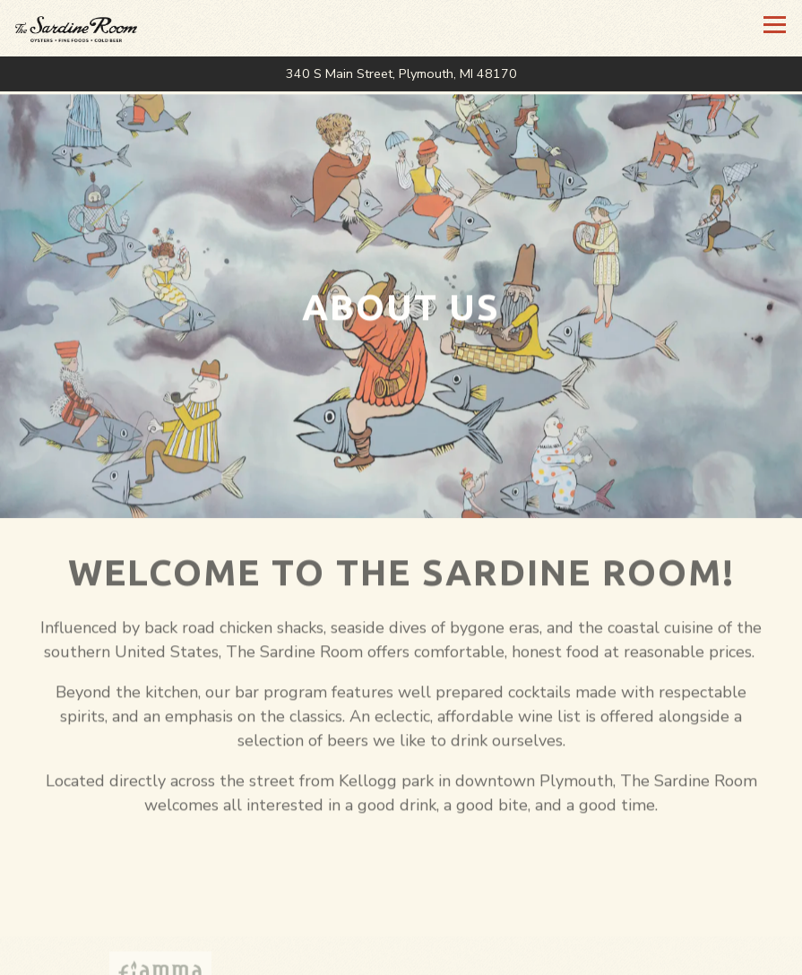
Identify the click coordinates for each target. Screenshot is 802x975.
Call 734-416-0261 (401, 953)
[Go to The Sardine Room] (401, 74)
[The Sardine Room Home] (102, 28)
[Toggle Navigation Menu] (774, 24)
